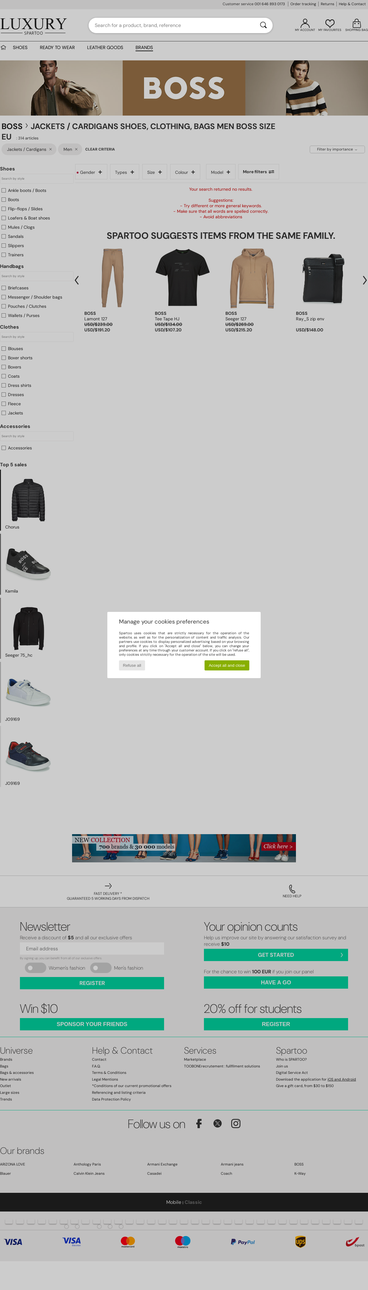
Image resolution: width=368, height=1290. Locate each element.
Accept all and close (227, 665)
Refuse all (132, 665)
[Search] (263, 25)
